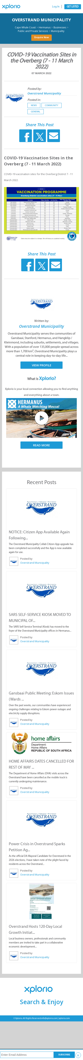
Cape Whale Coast (25, 27)
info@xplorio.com (49, 1018)
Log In (56, 6)
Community (51, 105)
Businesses (60, 27)
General (35, 111)
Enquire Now (41, 37)
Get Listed (73, 6)
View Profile (41, 365)
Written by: (41, 321)
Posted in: (33, 100)
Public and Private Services (33, 31)
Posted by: (34, 89)
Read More (41, 445)
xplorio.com (64, 1018)
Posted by (26, 558)
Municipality (57, 31)
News (34, 105)
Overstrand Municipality (41, 20)
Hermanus (45, 27)
